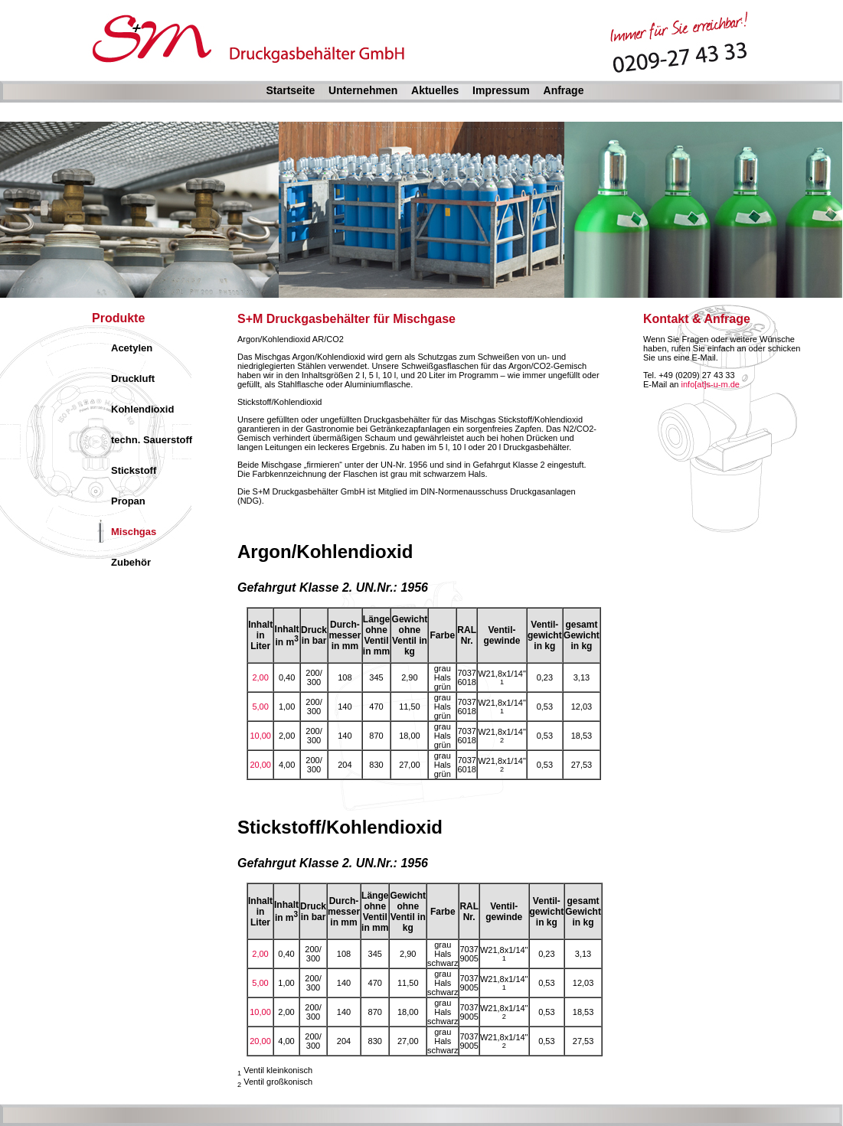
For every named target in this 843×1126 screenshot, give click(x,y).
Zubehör (131, 562)
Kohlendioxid (142, 409)
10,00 (260, 735)
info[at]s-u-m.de (710, 384)
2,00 (260, 677)
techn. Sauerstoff (151, 440)
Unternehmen (362, 90)
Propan (128, 501)
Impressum (501, 90)
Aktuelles (435, 90)
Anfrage (564, 90)
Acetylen (131, 348)
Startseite (290, 90)
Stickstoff (133, 470)
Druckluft (133, 378)
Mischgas (133, 531)
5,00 (260, 706)
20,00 (260, 764)
